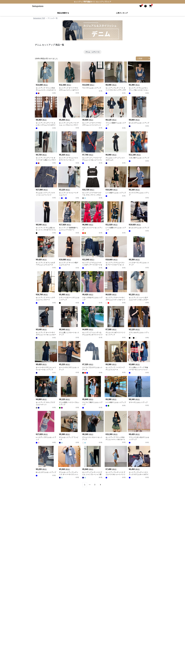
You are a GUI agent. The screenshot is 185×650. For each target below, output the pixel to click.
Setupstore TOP (39, 18)
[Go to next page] (100, 484)
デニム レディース (92, 52)
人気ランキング (122, 13)
